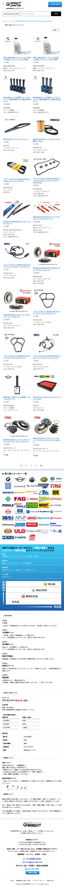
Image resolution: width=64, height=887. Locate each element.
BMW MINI (19, 21)
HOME (12, 880)
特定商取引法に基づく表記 (23, 880)
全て (4, 21)
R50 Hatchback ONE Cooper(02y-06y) (38, 21)
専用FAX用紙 (32, 873)
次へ (41, 465)
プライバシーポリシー (38, 880)
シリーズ (11, 21)
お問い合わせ (55, 4)
